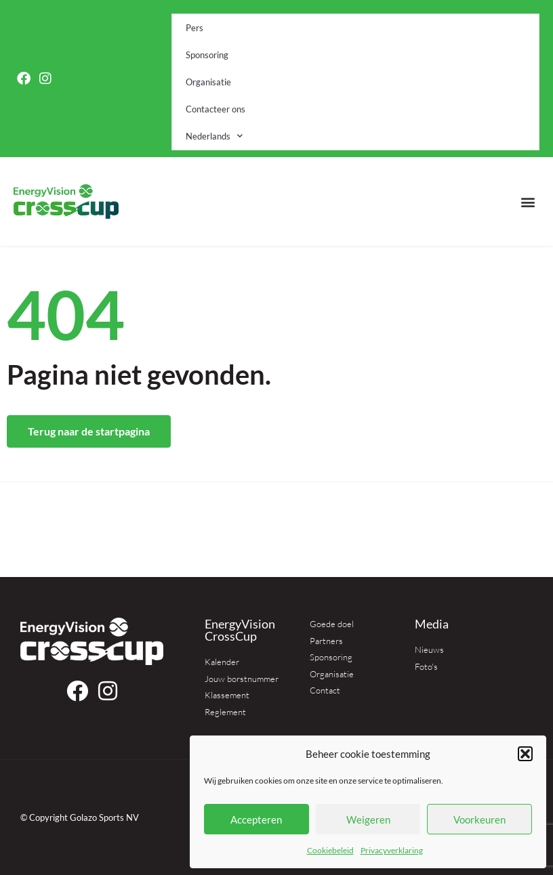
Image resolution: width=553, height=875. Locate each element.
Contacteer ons (215, 109)
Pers (194, 27)
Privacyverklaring (392, 850)
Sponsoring (207, 54)
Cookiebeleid (330, 850)
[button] (525, 754)
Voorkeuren (479, 819)
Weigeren (368, 819)
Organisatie (208, 82)
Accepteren (256, 819)
